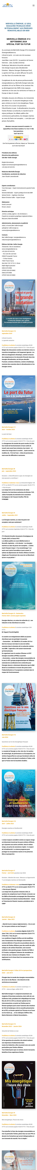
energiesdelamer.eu (8, 83)
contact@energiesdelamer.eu (11, 230)
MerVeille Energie (21, 83)
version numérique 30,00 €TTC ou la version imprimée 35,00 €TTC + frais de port (18, 529)
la (9, 527)
